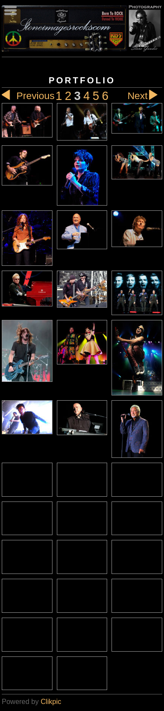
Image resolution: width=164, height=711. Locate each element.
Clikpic (51, 701)
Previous (28, 96)
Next (144, 96)
